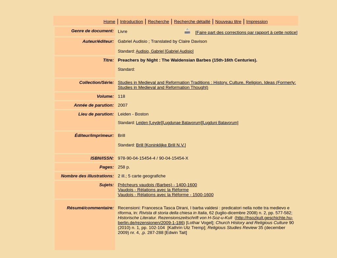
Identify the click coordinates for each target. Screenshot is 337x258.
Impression (257, 21)
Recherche (158, 21)
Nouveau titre (228, 21)
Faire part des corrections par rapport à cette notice (246, 32)
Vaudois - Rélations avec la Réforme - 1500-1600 (166, 194)
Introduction (131, 21)
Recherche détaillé (192, 21)
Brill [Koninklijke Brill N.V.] (161, 144)
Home (110, 21)
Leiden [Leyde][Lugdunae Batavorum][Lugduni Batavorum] (187, 122)
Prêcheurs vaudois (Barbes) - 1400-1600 (157, 184)
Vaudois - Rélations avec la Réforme (153, 189)
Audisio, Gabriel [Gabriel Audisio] (165, 51)
